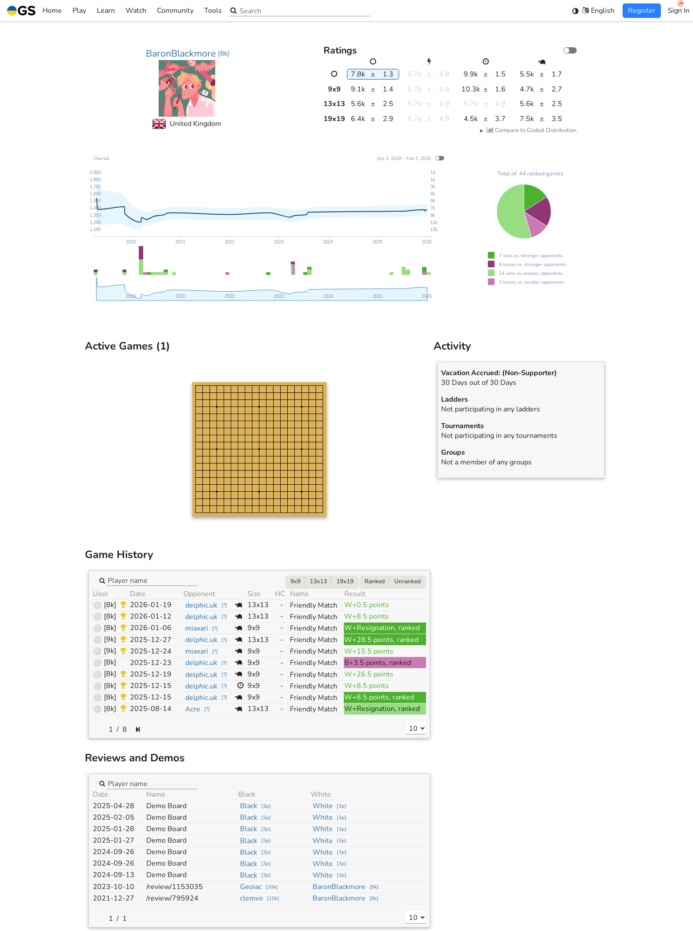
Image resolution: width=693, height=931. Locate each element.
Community (175, 10)
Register (641, 10)
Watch (136, 10)
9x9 (295, 581)
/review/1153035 (174, 887)
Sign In (678, 10)
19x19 (345, 581)
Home (34, 10)
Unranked (407, 581)
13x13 (318, 581)
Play (79, 10)
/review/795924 (172, 898)
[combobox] (152, 580)
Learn (106, 10)
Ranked (375, 581)
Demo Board (166, 806)
